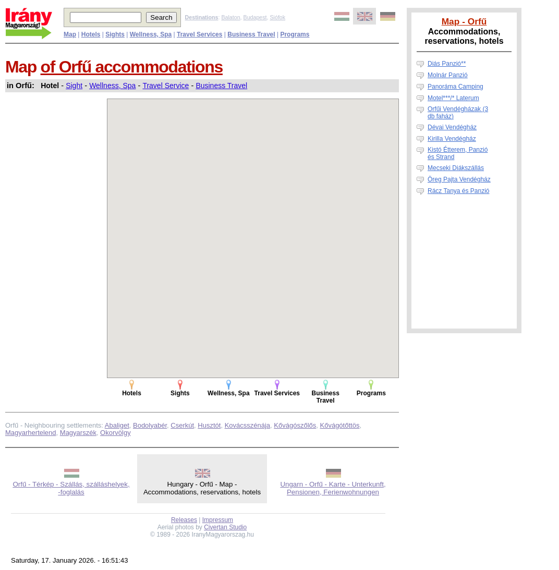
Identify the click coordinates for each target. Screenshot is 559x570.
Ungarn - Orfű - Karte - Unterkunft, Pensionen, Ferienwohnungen (332, 488)
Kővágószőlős (295, 425)
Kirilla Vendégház (452, 138)
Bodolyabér (150, 425)
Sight (74, 85)
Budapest (255, 17)
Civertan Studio (225, 527)
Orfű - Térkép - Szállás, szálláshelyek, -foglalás (71, 488)
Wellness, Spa (112, 85)
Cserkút (182, 425)
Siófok (277, 17)
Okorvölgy (115, 432)
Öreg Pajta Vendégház (459, 179)
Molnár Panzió (448, 75)
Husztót (209, 425)
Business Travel (221, 85)
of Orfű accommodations (132, 66)
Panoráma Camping (455, 86)
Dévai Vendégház (452, 127)
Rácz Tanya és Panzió (459, 191)
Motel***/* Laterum (453, 98)
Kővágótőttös (340, 425)
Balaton (230, 17)
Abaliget (117, 425)
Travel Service (165, 85)
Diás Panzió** (447, 63)
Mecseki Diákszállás (456, 168)
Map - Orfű (464, 21)
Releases (184, 520)
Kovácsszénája (247, 425)
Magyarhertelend (30, 432)
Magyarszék (78, 432)
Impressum (217, 520)
